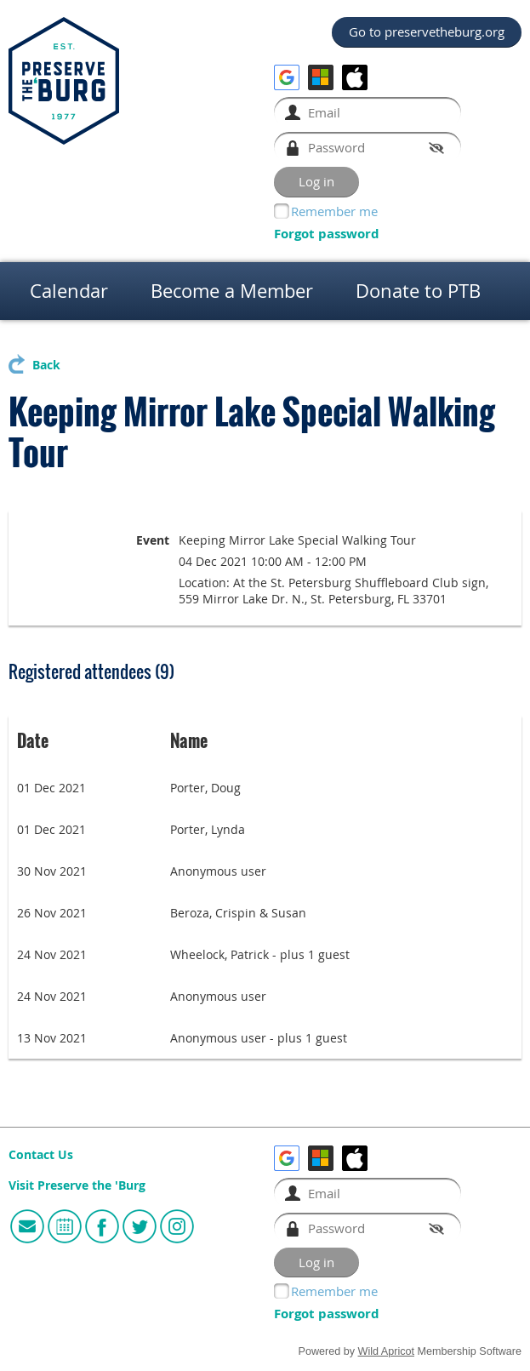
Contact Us (41, 1154)
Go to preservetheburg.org (426, 31)
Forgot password (326, 234)
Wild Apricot (386, 1351)
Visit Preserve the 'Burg (77, 1185)
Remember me (334, 211)
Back (46, 365)
